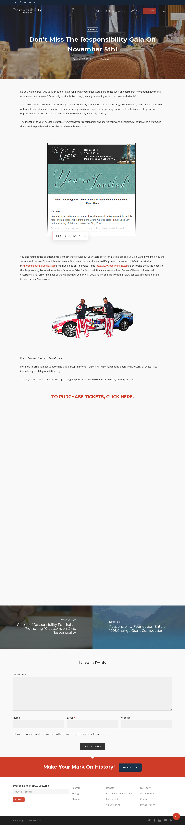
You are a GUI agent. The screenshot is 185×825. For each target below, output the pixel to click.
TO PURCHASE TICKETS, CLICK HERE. (92, 396)
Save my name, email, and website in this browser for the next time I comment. (61, 734)
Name (17, 717)
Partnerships (113, 799)
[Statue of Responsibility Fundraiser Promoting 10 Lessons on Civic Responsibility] (46, 627)
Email (71, 717)
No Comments (104, 59)
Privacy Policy (147, 804)
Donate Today (130, 767)
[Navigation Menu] (170, 10)
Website (126, 717)
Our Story (145, 787)
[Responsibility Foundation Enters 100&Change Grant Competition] (138, 627)
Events (92, 29)
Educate (76, 787)
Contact (144, 799)
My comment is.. (22, 674)
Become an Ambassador (119, 793)
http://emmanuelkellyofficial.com (38, 265)
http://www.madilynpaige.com (112, 265)
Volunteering (113, 804)
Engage (76, 793)
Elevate (76, 799)
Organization (147, 793)
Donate (110, 787)
